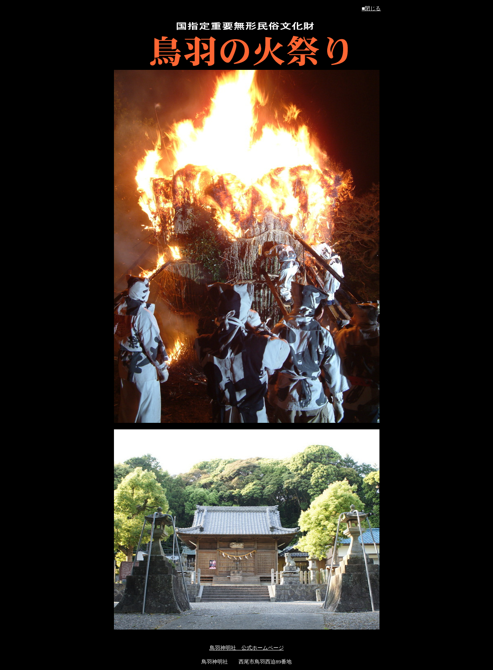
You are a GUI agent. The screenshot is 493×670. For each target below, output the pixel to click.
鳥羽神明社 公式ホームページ (247, 648)
